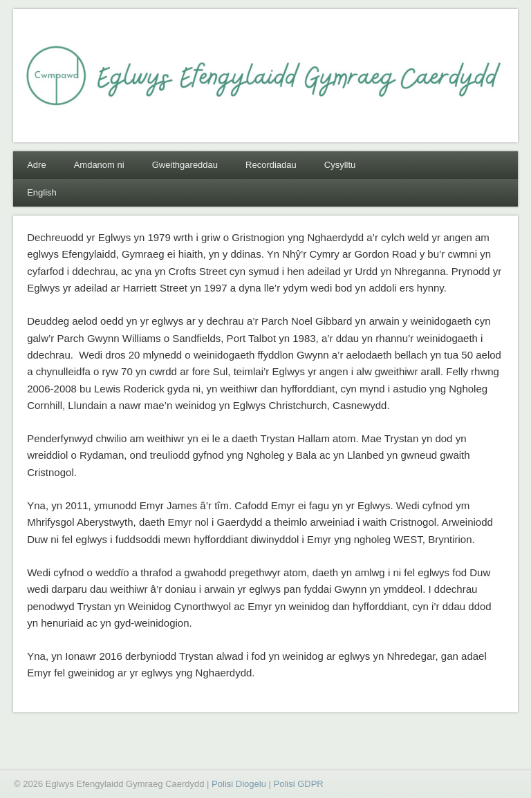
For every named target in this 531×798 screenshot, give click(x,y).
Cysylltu (340, 165)
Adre (36, 165)
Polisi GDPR (298, 784)
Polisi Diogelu (239, 784)
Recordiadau (271, 165)
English (42, 192)
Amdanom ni (99, 165)
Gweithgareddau (185, 165)
